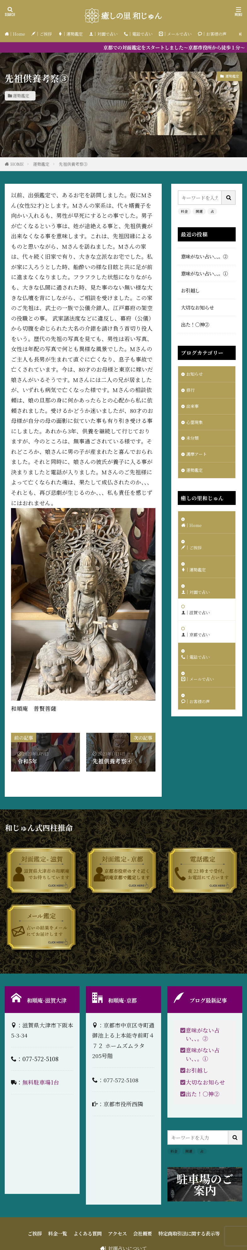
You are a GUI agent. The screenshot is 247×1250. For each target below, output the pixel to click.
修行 (191, 391)
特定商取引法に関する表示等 (189, 1233)
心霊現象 (195, 425)
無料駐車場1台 (40, 1082)
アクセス (117, 1233)
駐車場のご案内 (205, 1184)
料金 (184, 211)
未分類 (193, 442)
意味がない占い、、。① (204, 273)
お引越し (190, 290)
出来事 (193, 408)
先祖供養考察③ (73, 164)
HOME (17, 164)
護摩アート (198, 459)
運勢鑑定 (21, 96)
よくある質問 (87, 1233)
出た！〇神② (195, 324)
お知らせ (195, 374)
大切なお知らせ (197, 307)
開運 (199, 211)
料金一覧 (57, 1233)
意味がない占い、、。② (204, 256)
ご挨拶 (35, 1233)
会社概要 (142, 1233)
